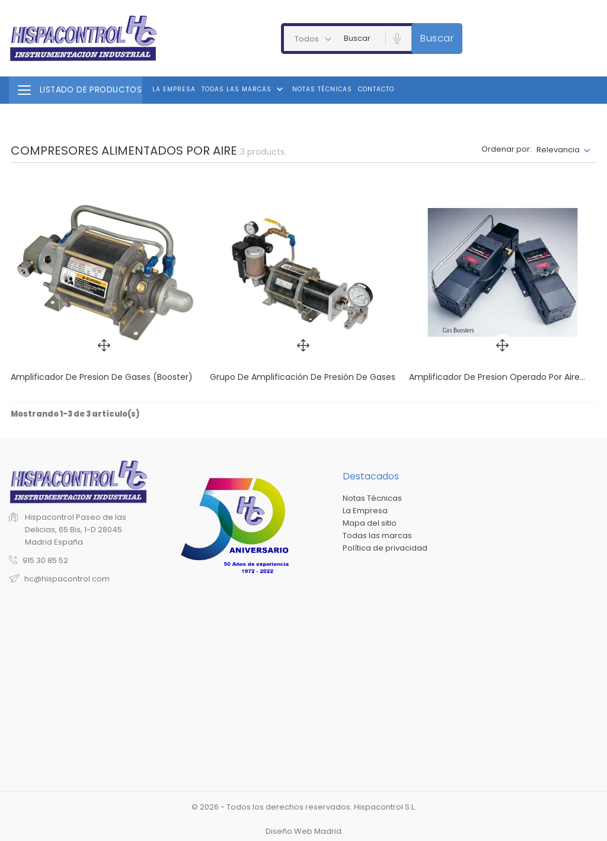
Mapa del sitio (370, 523)
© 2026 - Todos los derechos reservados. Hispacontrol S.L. (303, 807)
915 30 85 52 (45, 560)
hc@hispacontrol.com (67, 578)
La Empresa (174, 89)
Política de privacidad (385, 548)
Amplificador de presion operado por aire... (497, 377)
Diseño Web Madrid (303, 831)
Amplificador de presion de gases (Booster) (102, 377)
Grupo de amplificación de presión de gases (302, 377)
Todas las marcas (244, 89)
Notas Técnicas (322, 89)
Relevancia (558, 149)
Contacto (376, 89)
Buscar (436, 38)
